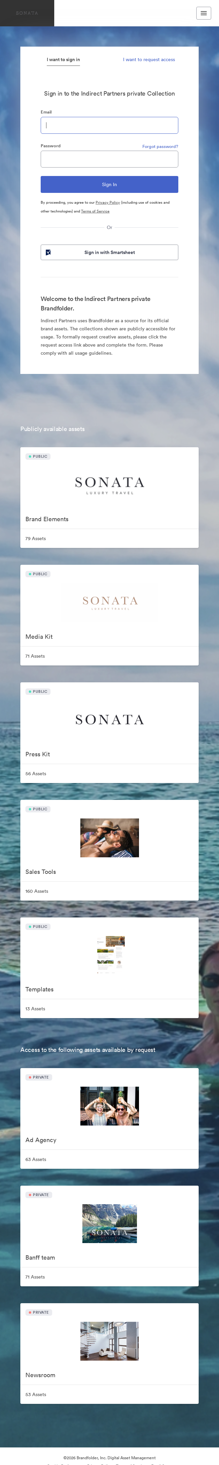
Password (51, 146)
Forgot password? (160, 146)
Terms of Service (95, 211)
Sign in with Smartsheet (89, 252)
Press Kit (37, 754)
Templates (39, 989)
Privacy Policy (108, 202)
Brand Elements (46, 519)
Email (46, 112)
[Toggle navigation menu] (203, 13)
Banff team (40, 1257)
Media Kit (39, 636)
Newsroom (40, 1375)
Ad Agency (40, 1140)
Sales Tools (40, 872)
